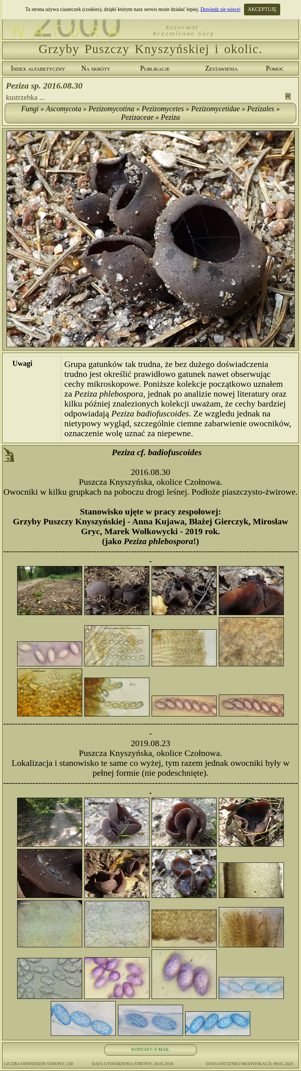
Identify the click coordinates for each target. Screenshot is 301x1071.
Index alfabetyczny (38, 68)
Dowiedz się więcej (221, 9)
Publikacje (155, 68)
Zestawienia (221, 68)
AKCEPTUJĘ (262, 9)
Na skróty (95, 68)
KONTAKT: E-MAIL (151, 1049)
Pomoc (275, 68)
